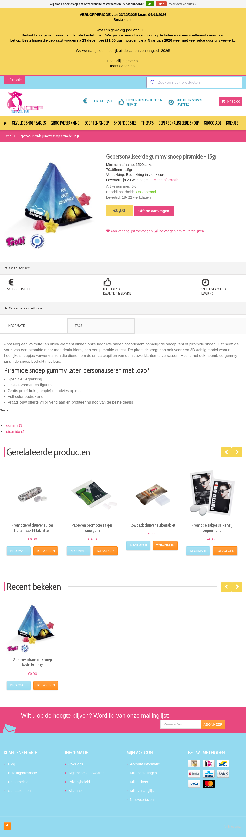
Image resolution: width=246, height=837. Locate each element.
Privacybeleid (79, 782)
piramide (15, 431)
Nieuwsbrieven (142, 799)
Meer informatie (166, 180)
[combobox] (194, 82)
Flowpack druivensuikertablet (152, 525)
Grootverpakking (65, 123)
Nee (161, 4)
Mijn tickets (139, 782)
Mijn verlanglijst (142, 791)
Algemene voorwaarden (87, 773)
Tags (79, 326)
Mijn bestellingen (143, 773)
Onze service (19, 268)
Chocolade (212, 123)
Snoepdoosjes (125, 123)
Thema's (147, 123)
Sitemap (75, 791)
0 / (230, 101)
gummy (15, 425)
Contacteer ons (20, 791)
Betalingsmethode (22, 773)
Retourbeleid (18, 782)
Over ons (75, 764)
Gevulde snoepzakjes (29, 123)
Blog (11, 764)
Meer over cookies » (183, 4)
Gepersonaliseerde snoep (178, 123)
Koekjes (232, 123)
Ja (149, 4)
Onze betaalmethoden (26, 308)
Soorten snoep (96, 123)
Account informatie (145, 764)
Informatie (16, 326)
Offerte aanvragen (153, 211)
